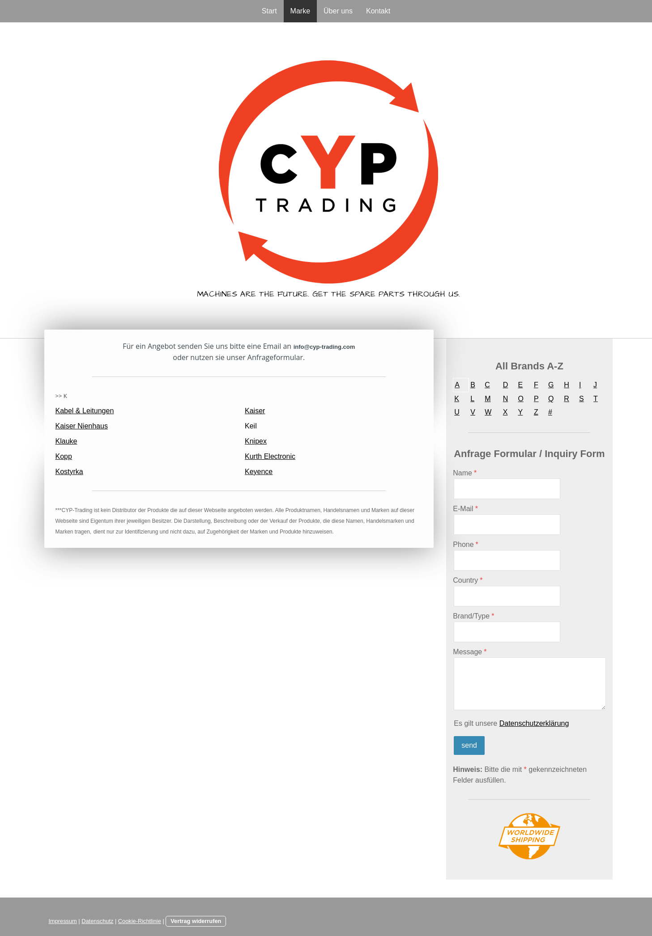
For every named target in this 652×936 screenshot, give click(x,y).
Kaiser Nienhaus (81, 426)
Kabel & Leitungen (84, 411)
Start (269, 11)
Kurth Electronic (270, 456)
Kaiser (255, 411)
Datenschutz (97, 921)
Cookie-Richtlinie (139, 921)
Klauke (66, 441)
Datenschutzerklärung (534, 723)
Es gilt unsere (511, 723)
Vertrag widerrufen (195, 921)
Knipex (256, 441)
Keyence (259, 471)
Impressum (63, 921)
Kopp (63, 456)
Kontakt (378, 11)
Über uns (338, 11)
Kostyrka (69, 471)
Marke (300, 11)
